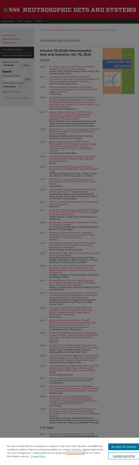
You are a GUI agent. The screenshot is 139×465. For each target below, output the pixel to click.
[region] (69, 451)
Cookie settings (75, 453)
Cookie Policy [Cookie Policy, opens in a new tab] (38, 456)
